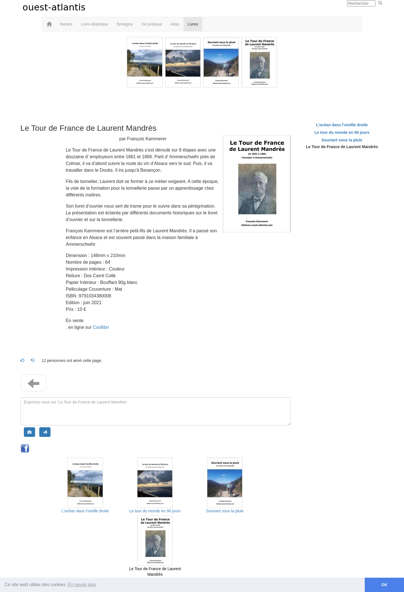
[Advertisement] (202, 101)
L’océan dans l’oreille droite (85, 511)
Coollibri (101, 327)
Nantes (66, 24)
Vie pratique (151, 24)
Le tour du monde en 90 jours (155, 511)
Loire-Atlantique (94, 24)
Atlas (175, 24)
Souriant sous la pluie (225, 511)
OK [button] (384, 584)
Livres (193, 24)
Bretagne (125, 24)
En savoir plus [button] (82, 584)
